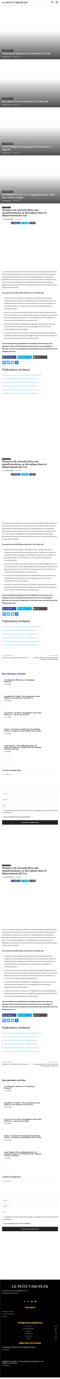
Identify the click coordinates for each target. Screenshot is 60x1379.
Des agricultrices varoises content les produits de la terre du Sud (45, 658)
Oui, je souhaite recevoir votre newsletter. (16, 817)
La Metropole (6, 207)
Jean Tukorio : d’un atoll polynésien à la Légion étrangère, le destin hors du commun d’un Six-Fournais (22, 747)
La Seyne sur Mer (7, 143)
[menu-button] (56, 2)
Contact (4, 1316)
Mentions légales (8, 1311)
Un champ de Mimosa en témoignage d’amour (19, 681)
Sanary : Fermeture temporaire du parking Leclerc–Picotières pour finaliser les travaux (22, 730)
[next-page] (8, 761)
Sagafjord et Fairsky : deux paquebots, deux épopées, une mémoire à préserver (22, 697)
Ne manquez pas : (7, 50)
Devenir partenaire (8, 1314)
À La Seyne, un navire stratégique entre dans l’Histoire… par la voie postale (22, 714)
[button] (52, 2)
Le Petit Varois (8, 219)
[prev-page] (5, 761)
